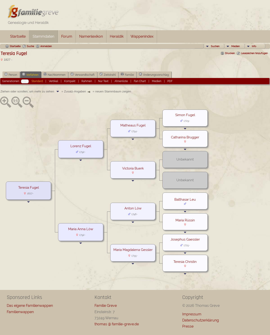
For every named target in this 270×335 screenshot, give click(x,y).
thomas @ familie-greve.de (116, 324)
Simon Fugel (185, 115)
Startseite (18, 36)
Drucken (230, 53)
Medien (235, 46)
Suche (30, 46)
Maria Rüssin (185, 220)
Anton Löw (133, 208)
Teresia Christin (185, 262)
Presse (188, 326)
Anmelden (46, 46)
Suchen (215, 46)
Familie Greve (105, 305)
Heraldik (117, 36)
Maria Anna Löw (80, 229)
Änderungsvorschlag (154, 74)
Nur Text (103, 81)
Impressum (191, 314)
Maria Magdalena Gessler (133, 250)
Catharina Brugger (185, 137)
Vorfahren (30, 74)
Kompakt (69, 81)
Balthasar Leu (185, 199)
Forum (66, 36)
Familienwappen (20, 312)
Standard (37, 81)
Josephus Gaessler (185, 239)
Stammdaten (43, 36)
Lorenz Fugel (80, 146)
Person (10, 74)
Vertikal (53, 81)
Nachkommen (54, 74)
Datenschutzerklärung (200, 320)
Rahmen (86, 81)
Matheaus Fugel (133, 125)
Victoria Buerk (133, 168)
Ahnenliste (121, 81)
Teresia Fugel (28, 187)
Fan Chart (140, 81)
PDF (170, 81)
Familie (127, 74)
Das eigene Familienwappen (30, 305)
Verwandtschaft (82, 74)
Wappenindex (141, 36)
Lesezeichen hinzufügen (254, 53)
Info (254, 46)
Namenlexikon (91, 36)
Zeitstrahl (108, 74)
